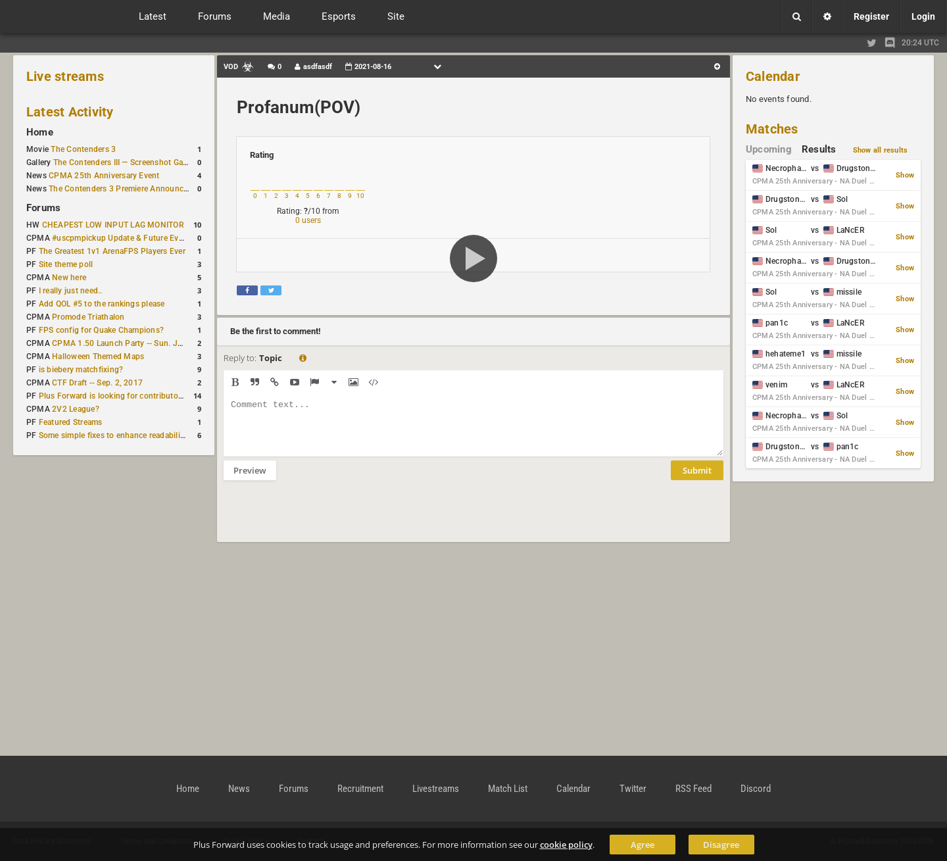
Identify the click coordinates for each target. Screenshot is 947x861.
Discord (756, 789)
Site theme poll (66, 264)
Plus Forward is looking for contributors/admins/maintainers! (151, 396)
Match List (507, 789)
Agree (642, 844)
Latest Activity (70, 112)
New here (69, 277)
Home (39, 132)
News (239, 789)
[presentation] (324, 519)
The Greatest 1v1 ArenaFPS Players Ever (112, 251)
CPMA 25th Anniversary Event (104, 175)
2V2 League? (75, 409)
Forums (43, 208)
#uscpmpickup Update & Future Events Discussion (144, 238)
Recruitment (360, 789)
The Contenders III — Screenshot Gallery (125, 162)
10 (360, 195)
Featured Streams (71, 422)
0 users (308, 220)
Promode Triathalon (88, 317)
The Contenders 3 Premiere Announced (120, 188)
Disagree (721, 844)
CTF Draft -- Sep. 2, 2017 (97, 382)
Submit (697, 480)
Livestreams (435, 789)
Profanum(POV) (298, 107)
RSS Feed (693, 789)
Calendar (773, 76)
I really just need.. (71, 290)
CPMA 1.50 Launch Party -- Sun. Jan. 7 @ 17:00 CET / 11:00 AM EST (178, 343)
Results (819, 149)
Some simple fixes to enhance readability (113, 435)
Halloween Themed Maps (98, 356)
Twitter (632, 789)
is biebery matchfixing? (81, 369)
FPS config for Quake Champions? (101, 330)
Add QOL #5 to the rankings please (102, 303)
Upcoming (769, 149)
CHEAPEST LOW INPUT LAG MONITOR (113, 225)
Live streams (65, 76)
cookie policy (566, 844)
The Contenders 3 (83, 149)
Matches (772, 129)
